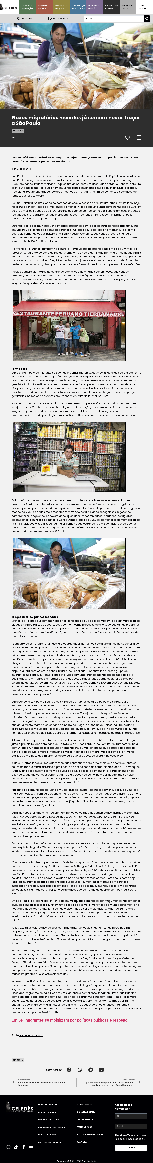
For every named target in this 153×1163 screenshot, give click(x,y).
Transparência (84, 1119)
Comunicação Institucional (79, 7)
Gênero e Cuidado (42, 7)
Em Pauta (18, 130)
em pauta (18, 1059)
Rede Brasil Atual (31, 1035)
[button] (69, 1069)
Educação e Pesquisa (61, 7)
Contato (81, 1142)
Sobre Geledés (142, 7)
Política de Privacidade (89, 1134)
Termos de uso (84, 1127)
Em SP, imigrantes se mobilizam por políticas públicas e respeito (69, 1020)
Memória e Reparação (27, 7)
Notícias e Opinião (93, 7)
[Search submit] (147, 18)
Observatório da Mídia (112, 7)
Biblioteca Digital (127, 7)
